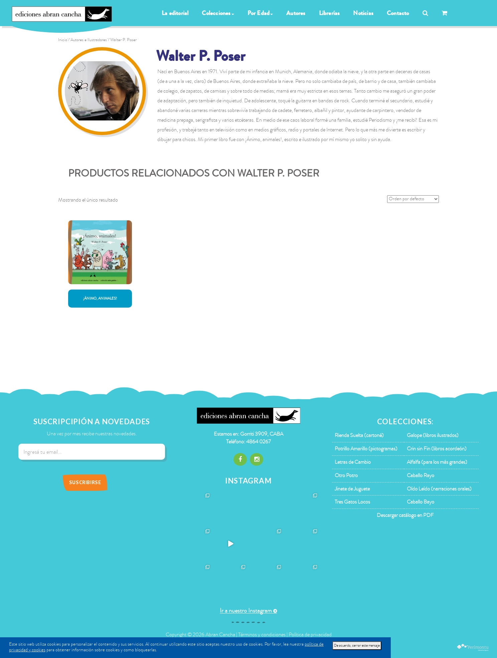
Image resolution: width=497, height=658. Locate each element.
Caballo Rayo (420, 475)
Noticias (363, 13)
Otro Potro (346, 475)
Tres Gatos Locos (352, 502)
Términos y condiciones (262, 634)
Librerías (329, 13)
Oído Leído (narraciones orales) (439, 488)
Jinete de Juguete (352, 488)
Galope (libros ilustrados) (433, 435)
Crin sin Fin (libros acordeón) (437, 448)
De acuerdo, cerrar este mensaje (357, 645)
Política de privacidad (310, 634)
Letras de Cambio (353, 462)
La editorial (175, 13)
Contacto (398, 13)
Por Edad (260, 13)
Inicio (62, 40)
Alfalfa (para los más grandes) (437, 462)
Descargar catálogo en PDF (405, 515)
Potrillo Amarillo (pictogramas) (366, 448)
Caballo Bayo (420, 502)
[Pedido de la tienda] (413, 199)
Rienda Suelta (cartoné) (359, 435)
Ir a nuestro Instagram (246, 611)
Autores (295, 13)
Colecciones (218, 13)
